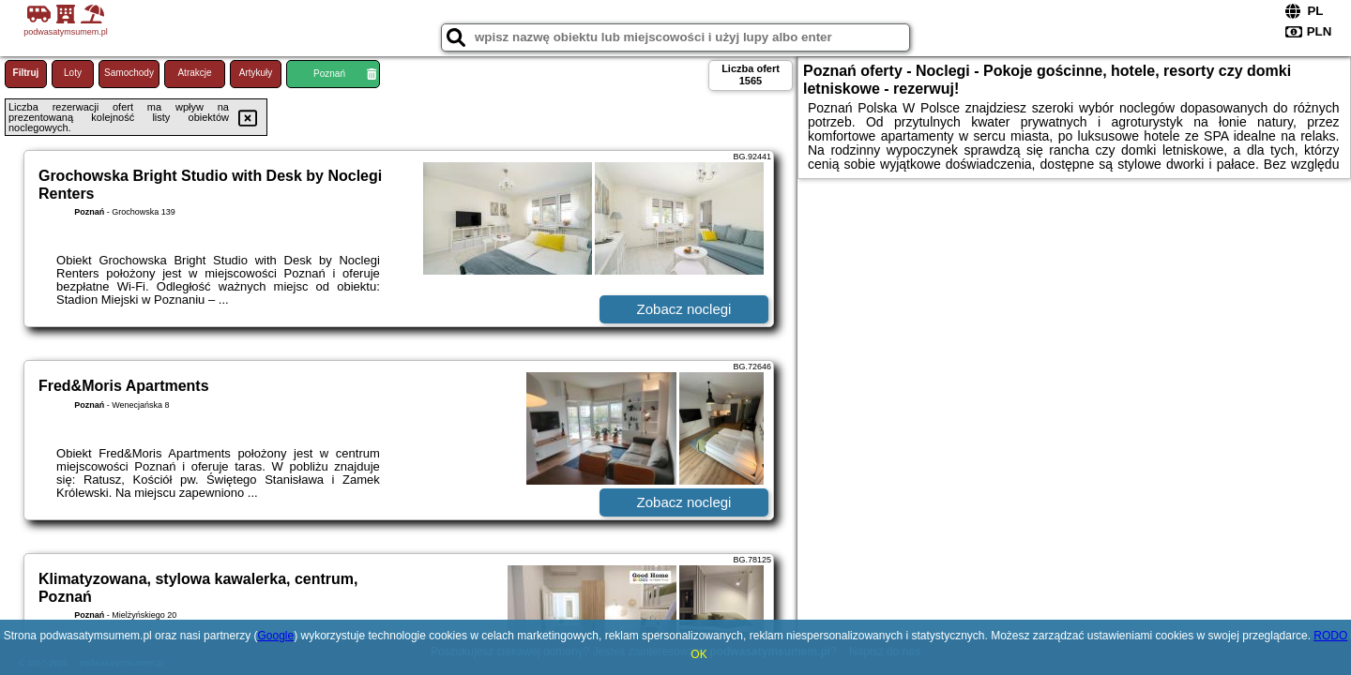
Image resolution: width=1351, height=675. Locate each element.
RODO (1330, 635)
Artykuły (256, 73)
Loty (73, 73)
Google (275, 635)
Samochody (129, 73)
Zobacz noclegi (684, 309)
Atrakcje (194, 73)
